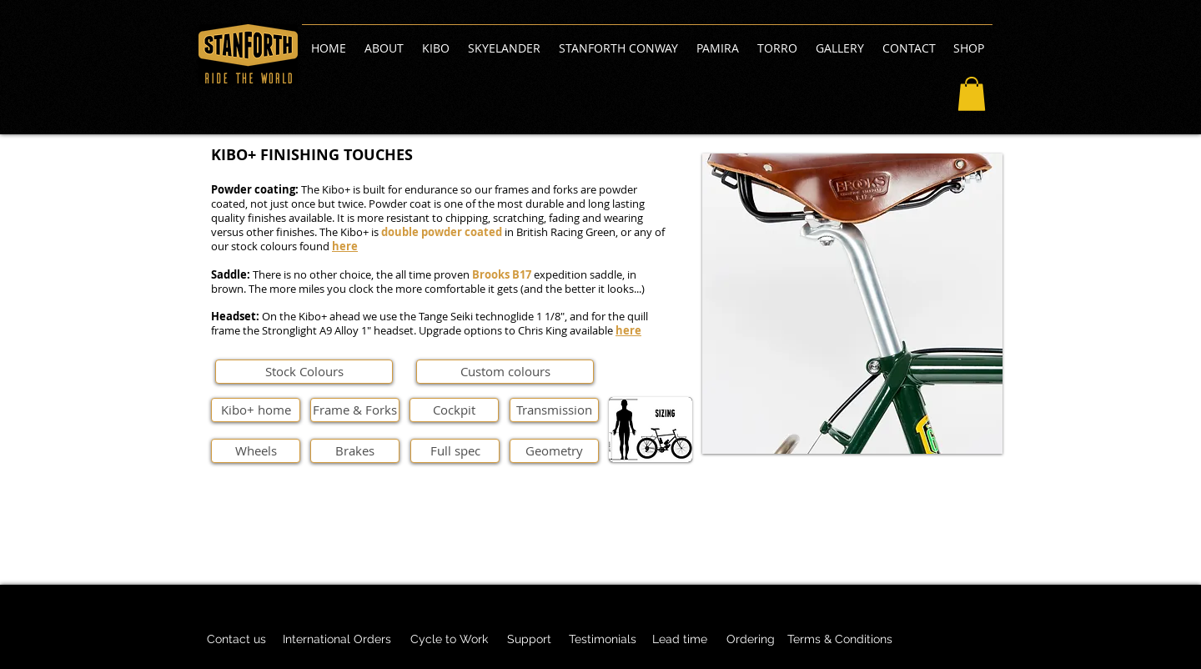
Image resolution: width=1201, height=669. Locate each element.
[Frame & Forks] (354, 410)
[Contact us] (236, 639)
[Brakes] (354, 451)
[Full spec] (455, 451)
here (345, 246)
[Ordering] (750, 639)
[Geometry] (554, 451)
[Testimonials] (602, 639)
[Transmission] (554, 410)
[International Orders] (337, 639)
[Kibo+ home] (255, 410)
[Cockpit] (454, 410)
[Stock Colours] (304, 372)
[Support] (528, 639)
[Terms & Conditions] (840, 639)
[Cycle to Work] (449, 639)
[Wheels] (255, 451)
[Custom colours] (505, 372)
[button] (971, 94)
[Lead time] (679, 639)
